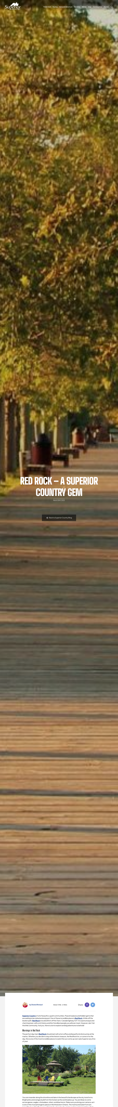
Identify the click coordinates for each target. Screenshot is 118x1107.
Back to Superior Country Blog (59, 517)
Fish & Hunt (47, 7)
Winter (84, 7)
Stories (106, 7)
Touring (55, 7)
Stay (89, 7)
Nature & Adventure (65, 7)
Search (111, 6)
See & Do (77, 7)
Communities (97, 7)
